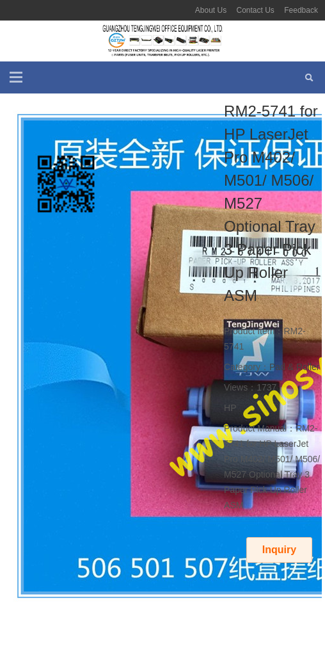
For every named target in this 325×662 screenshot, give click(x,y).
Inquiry (279, 549)
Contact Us (255, 10)
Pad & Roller (294, 367)
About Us (210, 10)
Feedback (301, 10)
